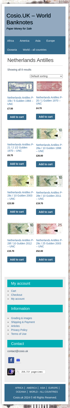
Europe (50, 40)
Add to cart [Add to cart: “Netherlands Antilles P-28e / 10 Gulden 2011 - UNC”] (45, 211)
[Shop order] (46, 76)
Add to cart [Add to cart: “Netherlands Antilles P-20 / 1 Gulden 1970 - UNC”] (45, 116)
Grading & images (21, 318)
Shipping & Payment (23, 322)
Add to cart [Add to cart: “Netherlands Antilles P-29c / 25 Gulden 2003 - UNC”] (45, 259)
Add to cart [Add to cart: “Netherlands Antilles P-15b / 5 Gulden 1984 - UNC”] (17, 116)
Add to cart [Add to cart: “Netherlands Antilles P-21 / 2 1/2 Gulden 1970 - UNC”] (17, 163)
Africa (10, 40)
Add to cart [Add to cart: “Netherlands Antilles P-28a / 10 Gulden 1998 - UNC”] (45, 164)
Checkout (16, 294)
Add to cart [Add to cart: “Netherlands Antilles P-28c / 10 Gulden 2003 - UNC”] (17, 211)
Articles (15, 325)
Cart (13, 290)
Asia (37, 40)
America (24, 40)
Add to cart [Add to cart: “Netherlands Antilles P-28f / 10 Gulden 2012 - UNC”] (17, 259)
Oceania (12, 49)
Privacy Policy (19, 329)
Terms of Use (18, 333)
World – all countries (34, 49)
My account (17, 298)
